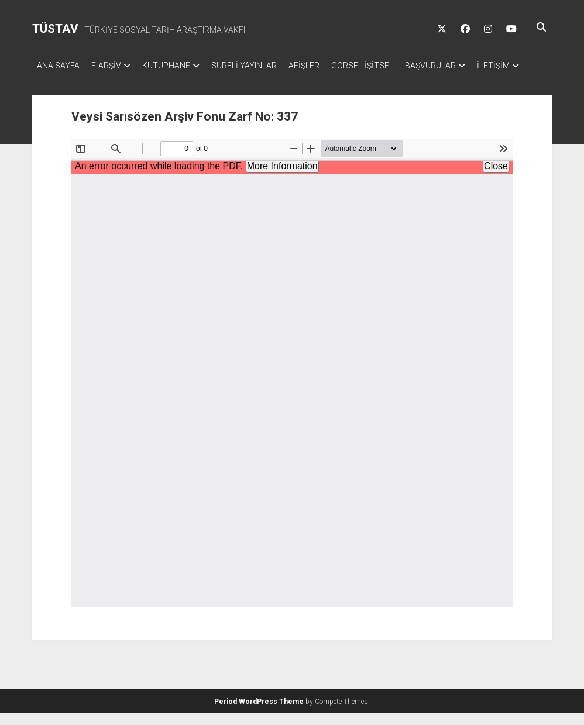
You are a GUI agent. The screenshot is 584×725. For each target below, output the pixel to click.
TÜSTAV (55, 29)
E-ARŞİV (112, 65)
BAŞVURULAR (465, 65)
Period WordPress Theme (259, 713)
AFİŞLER (327, 65)
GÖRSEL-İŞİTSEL (391, 65)
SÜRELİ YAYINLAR (261, 65)
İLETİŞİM (53, 80)
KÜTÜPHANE (178, 65)
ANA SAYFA (58, 65)
